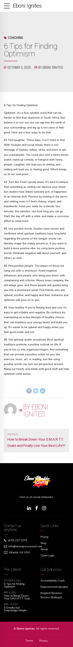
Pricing (44, 537)
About (44, 549)
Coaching (15, 38)
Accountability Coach (53, 580)
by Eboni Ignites (50, 67)
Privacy (43, 640)
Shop (43, 543)
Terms (29, 640)
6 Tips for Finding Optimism (14, 584)
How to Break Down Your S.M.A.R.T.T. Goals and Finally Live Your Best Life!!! (17, 599)
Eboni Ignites (27, 6)
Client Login (47, 555)
